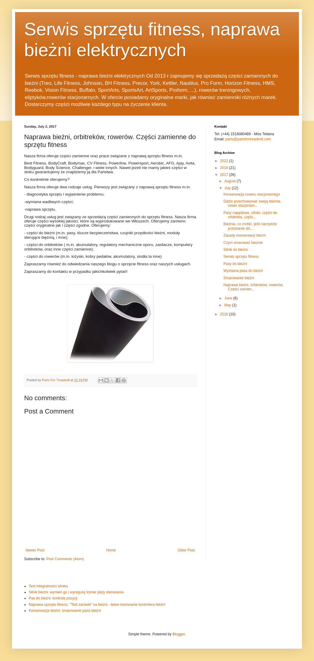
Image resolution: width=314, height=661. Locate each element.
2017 (224, 175)
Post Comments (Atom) (65, 559)
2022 (224, 161)
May (228, 305)
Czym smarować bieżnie (243, 243)
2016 (224, 314)
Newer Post (35, 550)
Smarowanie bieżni (238, 278)
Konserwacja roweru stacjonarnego (251, 194)
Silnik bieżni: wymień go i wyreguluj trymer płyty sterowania (76, 592)
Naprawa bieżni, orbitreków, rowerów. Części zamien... (253, 287)
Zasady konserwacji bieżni (244, 235)
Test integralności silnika (48, 586)
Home (111, 550)
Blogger (178, 634)
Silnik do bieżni (235, 249)
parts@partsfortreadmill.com (248, 139)
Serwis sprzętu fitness (241, 256)
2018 (224, 168)
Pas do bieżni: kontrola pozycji (53, 598)
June (228, 298)
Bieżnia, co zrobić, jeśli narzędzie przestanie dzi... (250, 226)
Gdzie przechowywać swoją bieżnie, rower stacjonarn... (252, 203)
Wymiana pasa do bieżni (243, 271)
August (230, 181)
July (228, 188)
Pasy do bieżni (235, 264)
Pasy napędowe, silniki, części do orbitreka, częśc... (250, 215)
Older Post (186, 550)
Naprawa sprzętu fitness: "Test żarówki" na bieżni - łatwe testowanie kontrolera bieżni (97, 604)
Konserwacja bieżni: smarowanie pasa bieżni (65, 610)
